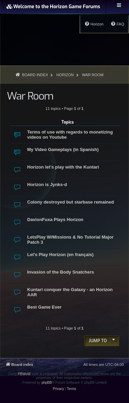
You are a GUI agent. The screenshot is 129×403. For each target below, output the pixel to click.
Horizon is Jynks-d (47, 184)
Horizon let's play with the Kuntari (63, 167)
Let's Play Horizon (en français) (60, 254)
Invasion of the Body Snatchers (60, 272)
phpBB (47, 382)
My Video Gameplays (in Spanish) (63, 149)
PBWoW (24, 374)
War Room (30, 96)
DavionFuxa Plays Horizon (55, 219)
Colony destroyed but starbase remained (70, 202)
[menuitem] (117, 24)
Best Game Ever (44, 307)
